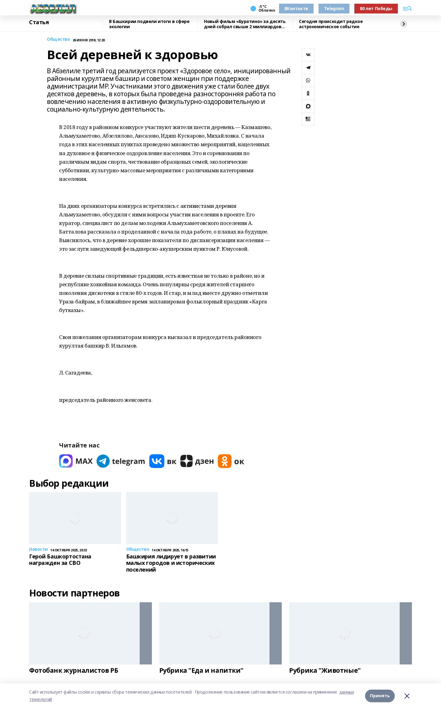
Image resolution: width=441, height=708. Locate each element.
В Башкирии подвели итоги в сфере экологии (149, 24)
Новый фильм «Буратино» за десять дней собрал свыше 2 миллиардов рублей (245, 24)
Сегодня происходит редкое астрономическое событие (331, 24)
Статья (39, 22)
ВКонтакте (296, 8)
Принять (380, 695)
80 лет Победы (376, 8)
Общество (58, 39)
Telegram (334, 8)
